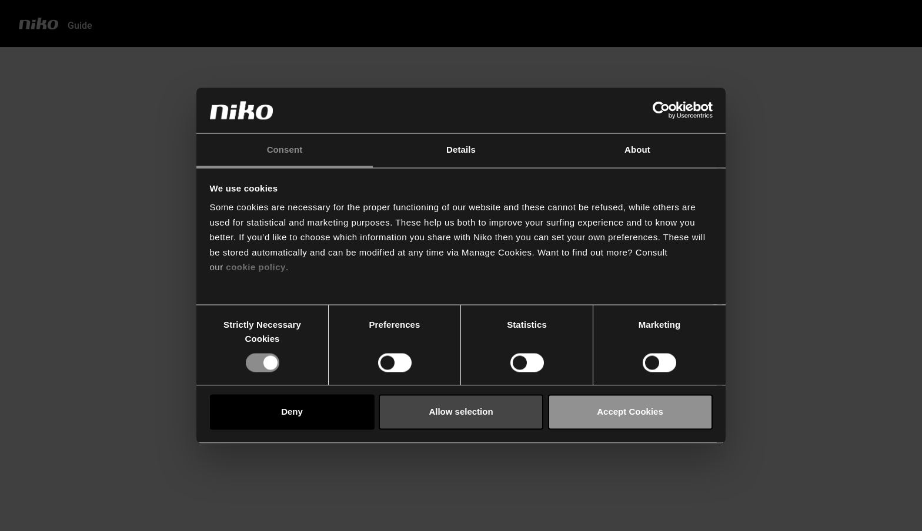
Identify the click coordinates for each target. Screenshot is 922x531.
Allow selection (461, 412)
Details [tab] (461, 149)
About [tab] (637, 149)
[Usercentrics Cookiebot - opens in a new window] (661, 110)
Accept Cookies (630, 412)
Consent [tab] (285, 149)
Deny (292, 412)
